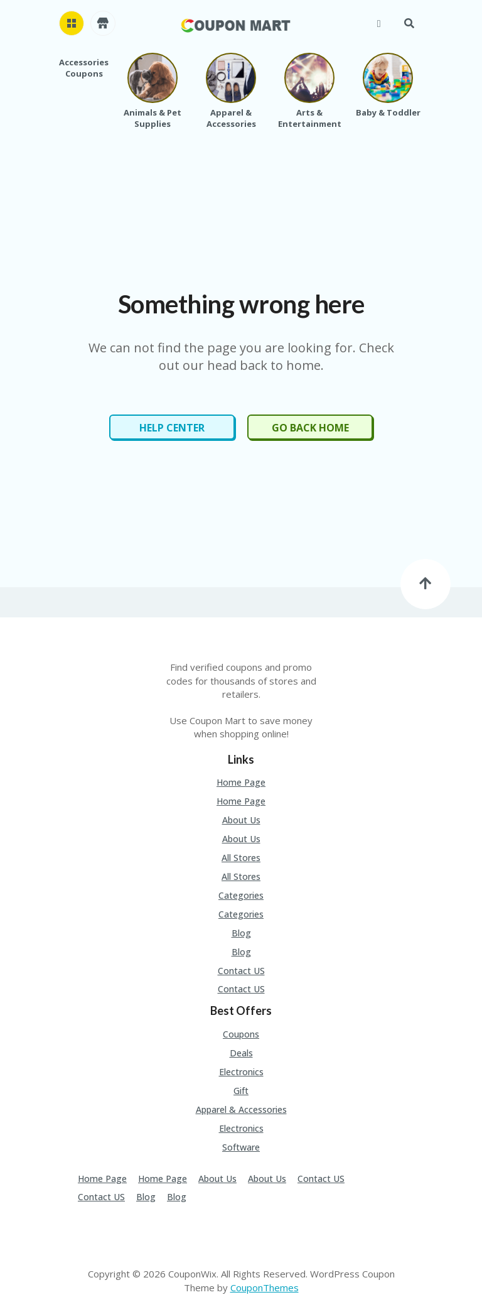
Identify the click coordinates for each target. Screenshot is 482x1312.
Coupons (241, 1034)
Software (241, 1147)
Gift (241, 1091)
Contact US (241, 971)
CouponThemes (264, 1287)
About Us (241, 820)
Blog (241, 933)
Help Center (172, 428)
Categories (241, 895)
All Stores (241, 858)
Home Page (241, 782)
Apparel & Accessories (241, 1109)
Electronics (241, 1072)
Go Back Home (310, 428)
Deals (241, 1053)
